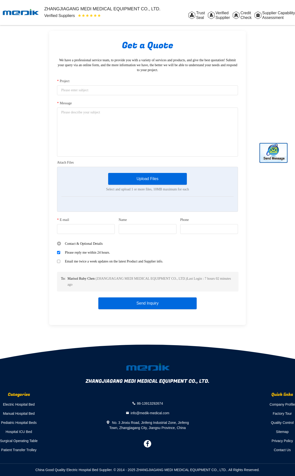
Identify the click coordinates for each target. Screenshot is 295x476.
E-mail (63, 220)
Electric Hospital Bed (19, 404)
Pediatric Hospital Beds (19, 423)
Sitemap (282, 432)
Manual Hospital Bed (19, 413)
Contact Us (282, 450)
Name (123, 220)
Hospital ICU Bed (19, 432)
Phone (184, 220)
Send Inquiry (147, 303)
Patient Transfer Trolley (19, 450)
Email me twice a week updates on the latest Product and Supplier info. (114, 261)
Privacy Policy (282, 441)
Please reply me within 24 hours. (87, 252)
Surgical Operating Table (19, 441)
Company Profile (282, 404)
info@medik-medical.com (150, 413)
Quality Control (282, 423)
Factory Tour (282, 413)
